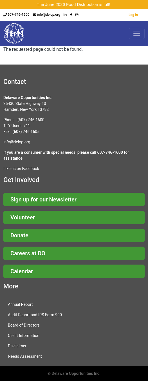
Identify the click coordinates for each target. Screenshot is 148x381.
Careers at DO (27, 253)
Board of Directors (24, 325)
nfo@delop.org (17, 142)
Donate (19, 235)
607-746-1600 (18, 15)
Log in (133, 15)
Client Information (23, 335)
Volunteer (22, 217)
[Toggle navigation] (137, 33)
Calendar (21, 271)
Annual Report (20, 304)
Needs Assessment (25, 356)
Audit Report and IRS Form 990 (35, 315)
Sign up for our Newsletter (43, 199)
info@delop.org (48, 15)
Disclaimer (17, 346)
